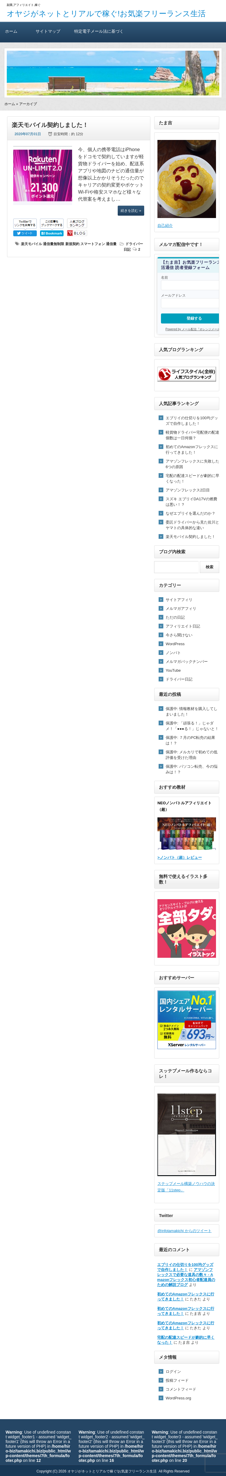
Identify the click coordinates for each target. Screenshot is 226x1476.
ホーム (11, 31)
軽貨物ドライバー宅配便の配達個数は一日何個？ (192, 435)
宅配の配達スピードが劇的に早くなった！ (192, 478)
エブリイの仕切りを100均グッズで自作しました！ (192, 421)
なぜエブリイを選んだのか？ (190, 513)
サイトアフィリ (179, 599)
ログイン (173, 1371)
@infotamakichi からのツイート (184, 1231)
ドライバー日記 (179, 679)
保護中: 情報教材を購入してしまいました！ (191, 711)
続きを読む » (131, 211)
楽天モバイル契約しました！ (50, 125)
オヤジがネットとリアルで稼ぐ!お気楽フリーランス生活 (106, 13)
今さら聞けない (179, 635)
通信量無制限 (53, 244)
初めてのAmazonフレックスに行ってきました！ (192, 450)
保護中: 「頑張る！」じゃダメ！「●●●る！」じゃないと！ (192, 726)
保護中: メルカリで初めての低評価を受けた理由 (191, 755)
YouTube (173, 670)
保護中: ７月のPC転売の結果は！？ (190, 740)
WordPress (175, 644)
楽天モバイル (31, 244)
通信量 (111, 244)
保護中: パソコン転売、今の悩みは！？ (191, 769)
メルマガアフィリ (181, 608)
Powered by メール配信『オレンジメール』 (194, 329)
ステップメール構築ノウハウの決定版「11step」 (186, 1143)
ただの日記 (175, 617)
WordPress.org (178, 1398)
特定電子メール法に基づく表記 (99, 35)
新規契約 (72, 244)
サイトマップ (48, 31)
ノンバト (173, 653)
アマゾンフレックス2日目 (188, 490)
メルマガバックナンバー (187, 661)
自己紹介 (165, 225)
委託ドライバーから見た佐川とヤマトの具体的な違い (192, 525)
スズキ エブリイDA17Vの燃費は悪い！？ (191, 502)
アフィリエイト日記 (183, 626)
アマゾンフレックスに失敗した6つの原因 (192, 464)
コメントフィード (181, 1389)
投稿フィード (177, 1380)
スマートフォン (92, 244)
